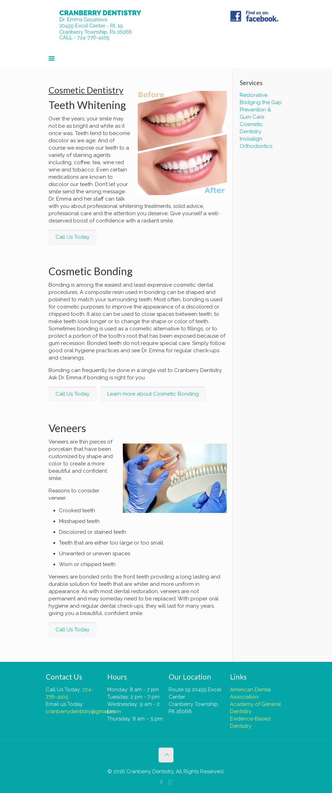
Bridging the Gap (261, 102)
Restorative (253, 95)
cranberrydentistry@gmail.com (83, 711)
